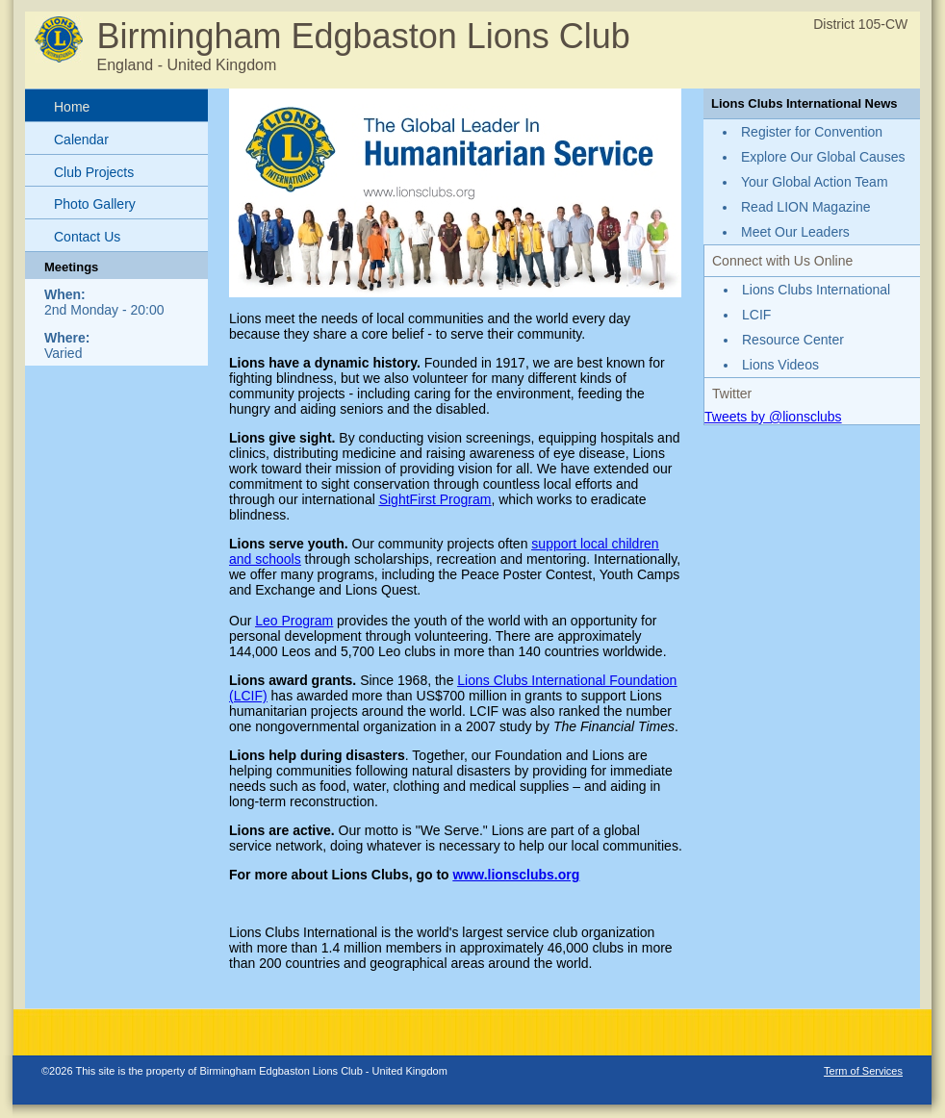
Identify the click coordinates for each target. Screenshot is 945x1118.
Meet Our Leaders (795, 232)
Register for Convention (811, 132)
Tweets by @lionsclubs (773, 416)
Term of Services (863, 1071)
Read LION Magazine (806, 207)
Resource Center (793, 339)
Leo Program (294, 620)
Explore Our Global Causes (823, 157)
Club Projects (94, 172)
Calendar (81, 139)
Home (71, 106)
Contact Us (87, 236)
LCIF (756, 314)
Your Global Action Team (814, 182)
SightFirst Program (435, 499)
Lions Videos (780, 364)
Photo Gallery (95, 204)
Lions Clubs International (816, 289)
